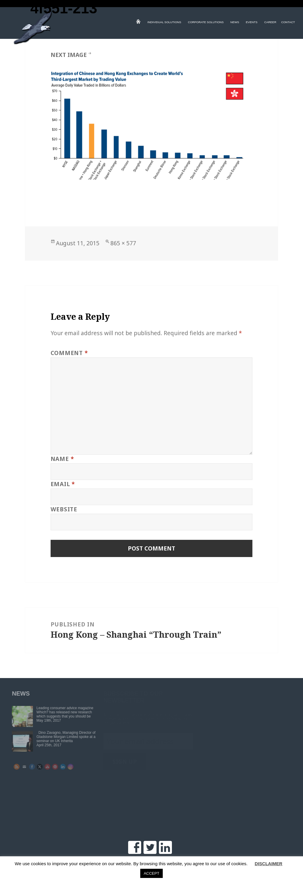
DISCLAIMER (268, 863)
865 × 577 (123, 243)
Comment (69, 353)
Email (63, 484)
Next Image (69, 55)
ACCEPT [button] (151, 873)
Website (64, 509)
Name (62, 459)
